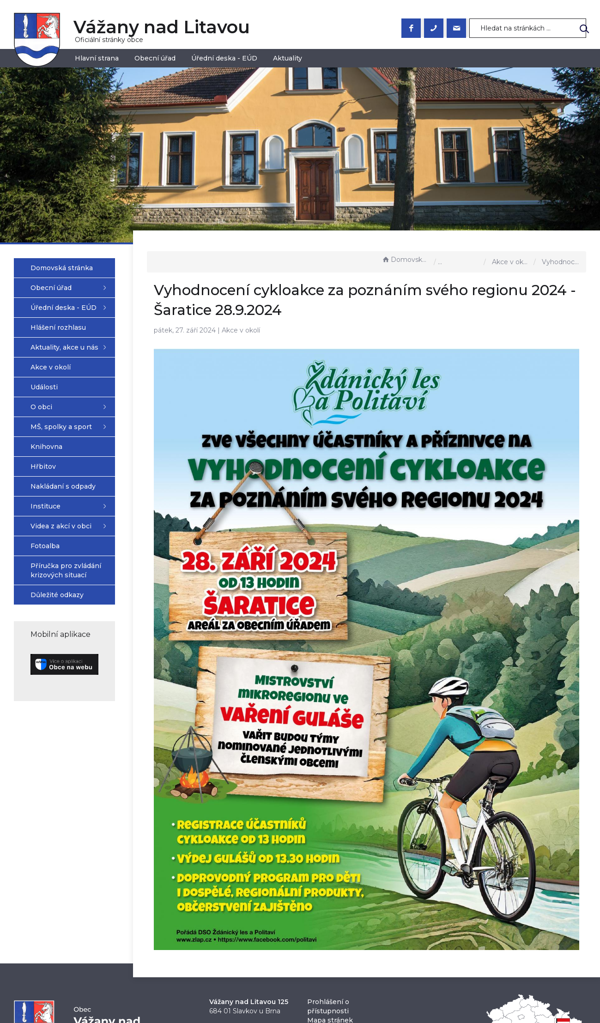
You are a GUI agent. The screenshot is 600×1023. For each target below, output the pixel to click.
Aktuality (287, 58)
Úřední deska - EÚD (224, 58)
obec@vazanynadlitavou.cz (254, 985)
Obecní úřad (155, 58)
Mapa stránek (330, 967)
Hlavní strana (97, 58)
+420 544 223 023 (239, 976)
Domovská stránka (406, 259)
